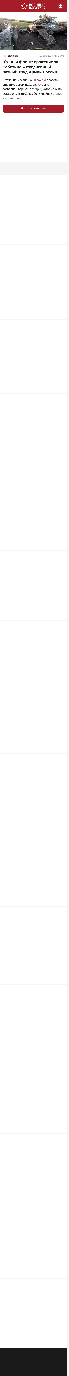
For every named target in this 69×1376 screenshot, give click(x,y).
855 (59, 395)
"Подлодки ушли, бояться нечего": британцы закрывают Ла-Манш (27, 1183)
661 (59, 625)
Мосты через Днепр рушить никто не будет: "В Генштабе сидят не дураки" (29, 294)
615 (59, 763)
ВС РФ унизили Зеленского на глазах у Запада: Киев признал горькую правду (30, 1330)
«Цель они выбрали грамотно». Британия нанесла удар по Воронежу (32, 1037)
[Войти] (60, 6)
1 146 (58, 245)
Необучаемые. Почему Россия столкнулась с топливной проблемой (29, 962)
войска (41, 80)
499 (59, 1135)
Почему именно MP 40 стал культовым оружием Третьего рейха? (30, 1108)
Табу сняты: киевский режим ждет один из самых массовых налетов (33, 812)
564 (59, 989)
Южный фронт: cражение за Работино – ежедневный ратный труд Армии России (30, 67)
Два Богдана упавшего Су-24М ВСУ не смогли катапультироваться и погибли (30, 444)
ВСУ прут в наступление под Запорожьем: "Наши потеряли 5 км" (33, 369)
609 (59, 838)
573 (59, 914)
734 (59, 471)
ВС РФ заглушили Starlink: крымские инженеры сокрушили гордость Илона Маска (30, 221)
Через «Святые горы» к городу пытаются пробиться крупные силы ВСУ (32, 1259)
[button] (7, 121)
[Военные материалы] (33, 6)
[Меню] (6, 6)
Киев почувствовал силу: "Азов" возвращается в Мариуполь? (26, 598)
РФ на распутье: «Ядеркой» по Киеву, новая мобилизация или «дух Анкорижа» (32, 741)
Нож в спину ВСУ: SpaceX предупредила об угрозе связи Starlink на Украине (31, 887)
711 (59, 550)
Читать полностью (33, 108)
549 (59, 1060)
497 (59, 1210)
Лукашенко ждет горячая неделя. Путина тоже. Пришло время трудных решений (31, 673)
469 (59, 1281)
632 (59, 692)
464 (59, 1352)
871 (59, 320)
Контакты (40, 1369)
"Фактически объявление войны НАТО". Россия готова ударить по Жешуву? (31, 519)
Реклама (8, 1369)
